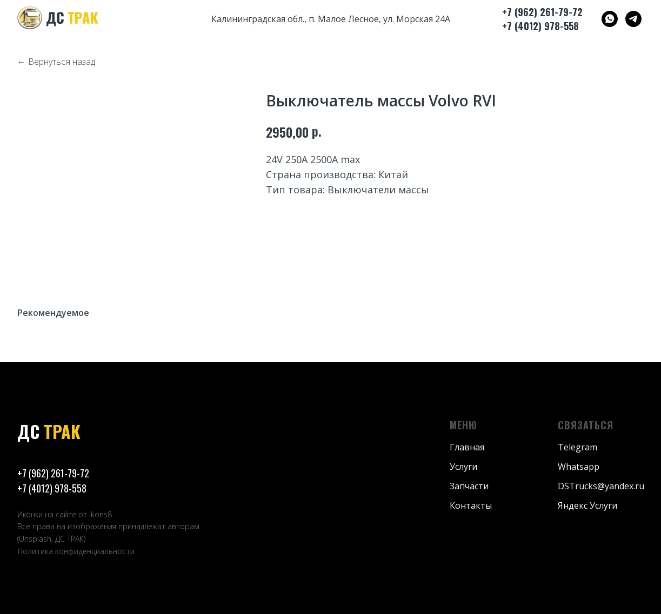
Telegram (577, 447)
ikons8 (100, 514)
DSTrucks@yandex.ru (601, 486)
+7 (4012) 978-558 (51, 488)
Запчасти (469, 486)
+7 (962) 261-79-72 (53, 473)
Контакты (471, 505)
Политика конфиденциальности (76, 551)
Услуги (463, 467)
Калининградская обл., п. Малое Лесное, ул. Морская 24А (330, 19)
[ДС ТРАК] (610, 19)
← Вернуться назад (56, 62)
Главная (467, 447)
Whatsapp (578, 467)
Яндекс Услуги (587, 505)
